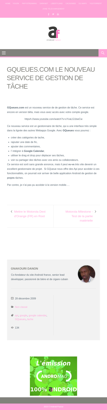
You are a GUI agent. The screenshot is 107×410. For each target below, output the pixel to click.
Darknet (44, 3)
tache (30, 319)
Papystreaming (29, 3)
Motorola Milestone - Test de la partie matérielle (79, 216)
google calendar (37, 315)
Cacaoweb (71, 3)
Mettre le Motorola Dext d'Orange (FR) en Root (29, 214)
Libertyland (57, 3)
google (23, 315)
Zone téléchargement (53, 9)
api (16, 315)
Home (7, 3)
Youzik (16, 3)
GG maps (83, 3)
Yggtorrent (96, 3)
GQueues (20, 319)
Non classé (21, 307)
